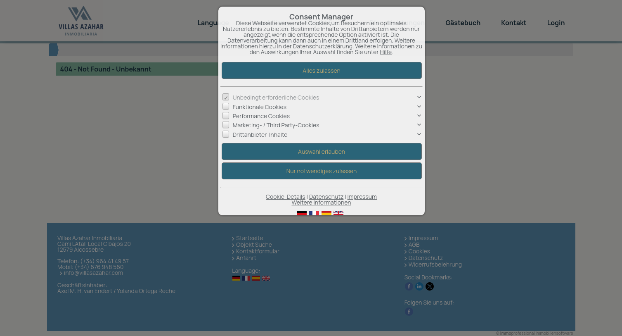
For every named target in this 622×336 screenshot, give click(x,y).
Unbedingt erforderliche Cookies (276, 97)
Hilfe (386, 52)
